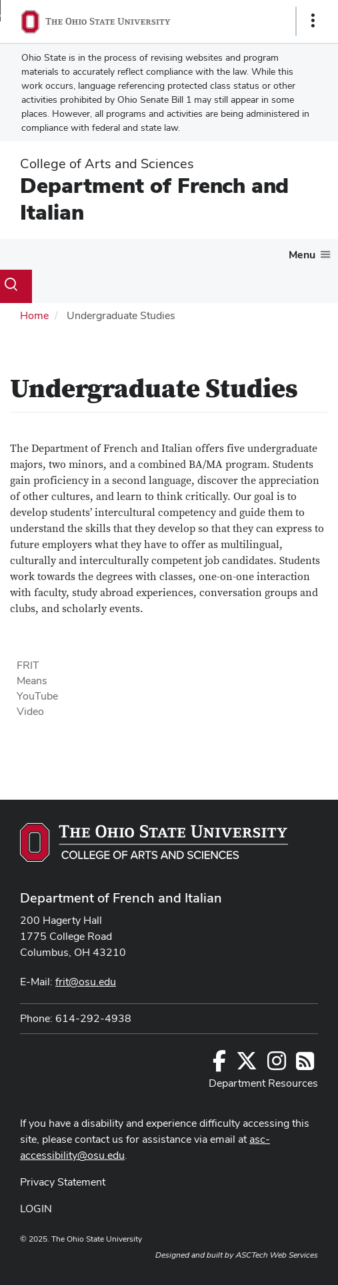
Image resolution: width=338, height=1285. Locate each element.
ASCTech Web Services (276, 1255)
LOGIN (36, 1209)
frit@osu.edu (85, 982)
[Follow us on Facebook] (219, 1065)
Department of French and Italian (154, 199)
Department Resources (263, 1083)
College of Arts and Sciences (107, 163)
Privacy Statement (62, 1182)
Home (34, 315)
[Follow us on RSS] (305, 1065)
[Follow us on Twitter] (246, 1065)
